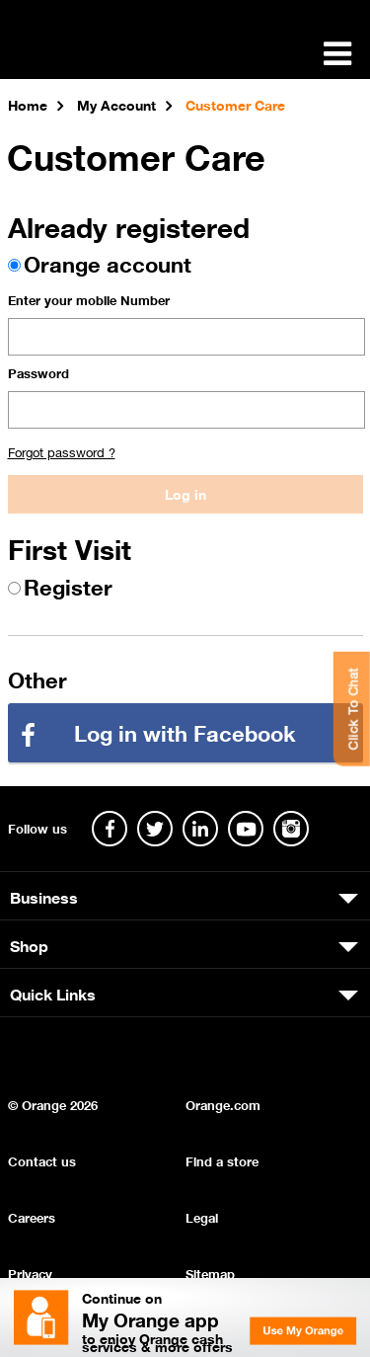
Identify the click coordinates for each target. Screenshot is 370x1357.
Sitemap (210, 1272)
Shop (29, 944)
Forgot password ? (61, 451)
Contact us (42, 1160)
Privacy (30, 1272)
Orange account (107, 262)
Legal (201, 1216)
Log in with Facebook (185, 731)
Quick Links (53, 992)
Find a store (222, 1160)
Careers (31, 1216)
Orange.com (222, 1103)
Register (68, 585)
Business (44, 896)
